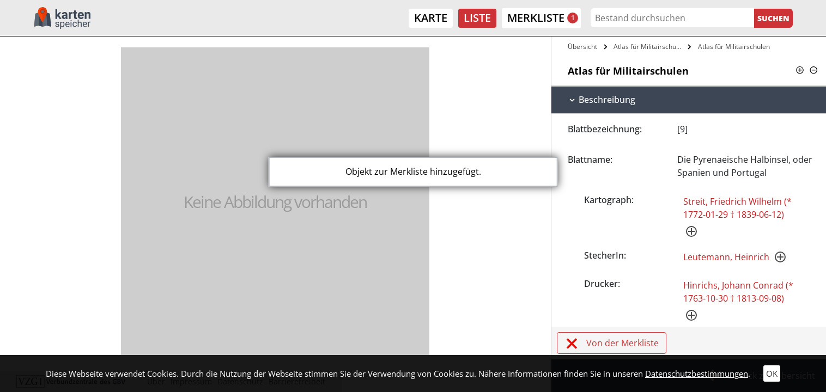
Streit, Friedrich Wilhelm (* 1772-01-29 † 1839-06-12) (737, 207)
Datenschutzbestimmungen (696, 373)
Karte (430, 17)
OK (772, 373)
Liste (477, 17)
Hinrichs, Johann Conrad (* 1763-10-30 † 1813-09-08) (738, 291)
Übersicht (582, 46)
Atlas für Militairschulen (649, 46)
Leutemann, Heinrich (726, 257)
